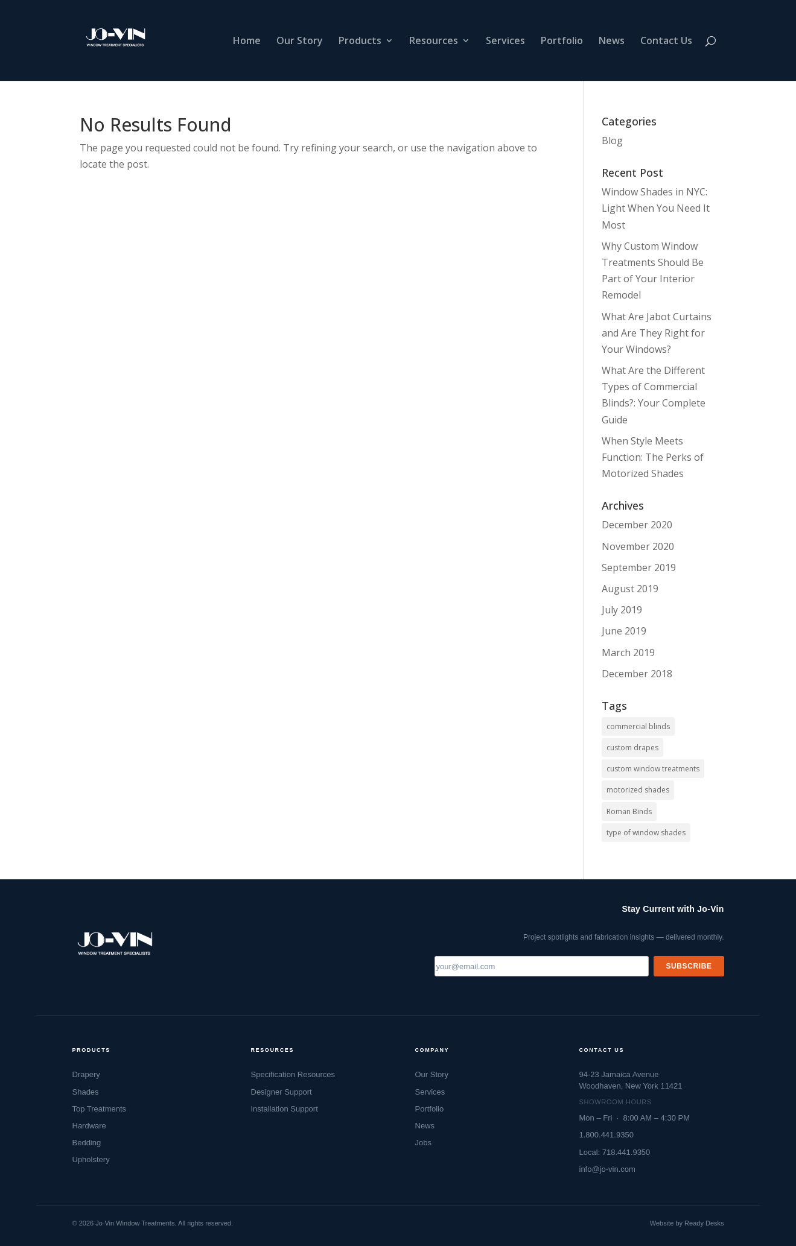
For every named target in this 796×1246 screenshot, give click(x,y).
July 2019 (622, 609)
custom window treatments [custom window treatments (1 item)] (653, 769)
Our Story (299, 41)
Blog (612, 140)
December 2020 (637, 524)
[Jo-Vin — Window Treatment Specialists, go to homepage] (114, 947)
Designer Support (281, 1091)
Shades (85, 1091)
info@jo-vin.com (607, 1169)
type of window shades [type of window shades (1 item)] (646, 832)
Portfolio (562, 41)
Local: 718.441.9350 (615, 1152)
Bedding (86, 1142)
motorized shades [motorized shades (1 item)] (638, 790)
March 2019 (628, 652)
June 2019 (624, 630)
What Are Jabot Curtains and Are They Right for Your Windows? (657, 333)
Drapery (86, 1074)
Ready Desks (704, 1223)
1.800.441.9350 (606, 1134)
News (612, 41)
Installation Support (284, 1108)
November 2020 (638, 546)
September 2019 (639, 567)
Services (505, 41)
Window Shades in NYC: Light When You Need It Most (656, 208)
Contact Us (666, 41)
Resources (433, 41)
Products (360, 41)
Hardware (89, 1125)
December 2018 (637, 673)
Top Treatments (99, 1108)
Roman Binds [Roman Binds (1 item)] (629, 811)
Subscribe (689, 966)
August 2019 (630, 588)
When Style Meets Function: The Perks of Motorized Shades (653, 457)
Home (247, 41)
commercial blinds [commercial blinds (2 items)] (638, 726)
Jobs (423, 1142)
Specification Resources (293, 1074)
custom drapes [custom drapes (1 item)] (632, 747)
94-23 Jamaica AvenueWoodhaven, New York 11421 (631, 1080)
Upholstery (91, 1159)
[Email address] (542, 966)
